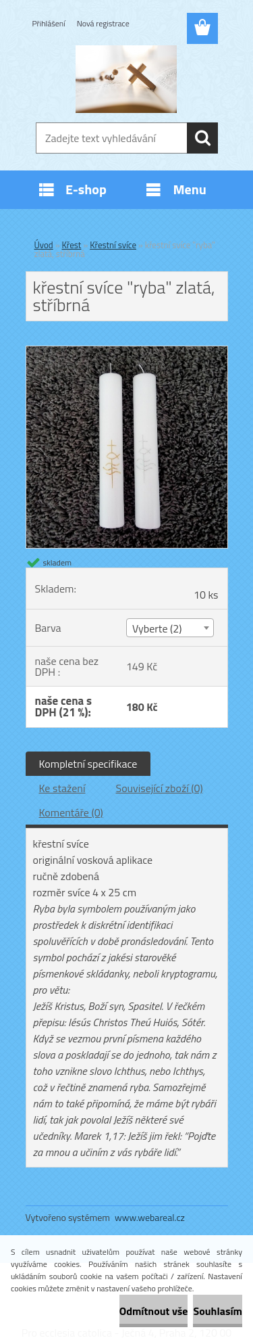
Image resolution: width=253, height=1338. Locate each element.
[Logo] (126, 79)
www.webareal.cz (150, 1217)
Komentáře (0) (71, 812)
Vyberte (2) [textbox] (157, 628)
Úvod (43, 245)
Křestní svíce (113, 245)
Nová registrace (103, 23)
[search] (202, 138)
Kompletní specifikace (88, 764)
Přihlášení (48, 23)
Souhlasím (217, 1311)
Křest (72, 245)
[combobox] (170, 627)
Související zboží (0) (158, 788)
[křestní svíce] (126, 352)
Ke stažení (62, 788)
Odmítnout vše (153, 1311)
